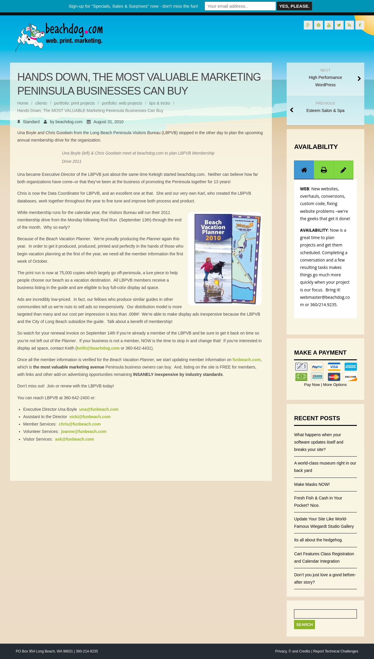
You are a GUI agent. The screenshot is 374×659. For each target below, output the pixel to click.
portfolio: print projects (74, 103)
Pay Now (312, 384)
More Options (334, 384)
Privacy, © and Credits (292, 651)
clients (41, 103)
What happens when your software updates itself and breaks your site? (318, 442)
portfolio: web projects (122, 103)
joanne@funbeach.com (84, 431)
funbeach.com (247, 359)
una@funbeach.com (98, 409)
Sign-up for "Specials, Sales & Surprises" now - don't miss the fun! (133, 6)
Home (22, 103)
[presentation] (304, 169)
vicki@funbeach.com (90, 416)
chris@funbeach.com (80, 424)
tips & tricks (159, 103)
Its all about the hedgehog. (318, 540)
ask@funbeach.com (74, 439)
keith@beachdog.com (98, 348)
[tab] (304, 169)
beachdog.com (69, 121)
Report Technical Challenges (335, 651)
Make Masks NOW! (312, 484)
